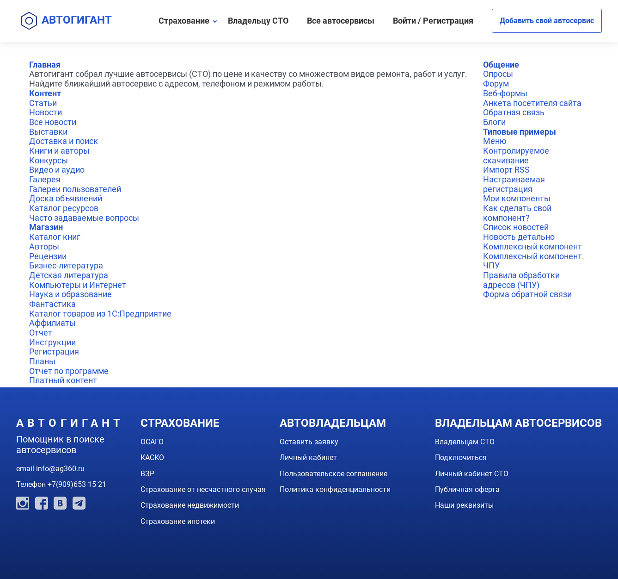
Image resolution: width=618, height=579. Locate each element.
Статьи (43, 103)
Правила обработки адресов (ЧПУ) (521, 280)
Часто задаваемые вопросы (84, 218)
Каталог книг (54, 237)
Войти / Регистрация (433, 20)
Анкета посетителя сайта (532, 103)
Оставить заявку (309, 441)
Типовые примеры (519, 132)
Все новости (52, 122)
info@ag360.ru (60, 468)
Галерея (45, 179)
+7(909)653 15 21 (77, 484)
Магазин (46, 227)
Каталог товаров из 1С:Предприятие (100, 313)
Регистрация (54, 351)
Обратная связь (514, 112)
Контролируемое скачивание (516, 155)
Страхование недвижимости (190, 505)
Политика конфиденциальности (335, 489)
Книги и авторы (59, 151)
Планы (42, 361)
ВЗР (147, 473)
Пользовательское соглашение (333, 473)
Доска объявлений (65, 198)
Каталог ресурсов (63, 208)
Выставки (48, 132)
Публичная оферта (467, 489)
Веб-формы (505, 93)
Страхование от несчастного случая (203, 489)
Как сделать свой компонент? (517, 213)
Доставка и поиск (63, 141)
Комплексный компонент (532, 246)
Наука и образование (70, 294)
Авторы (44, 246)
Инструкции (52, 342)
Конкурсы (48, 160)
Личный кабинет (308, 457)
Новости (45, 112)
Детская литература (68, 275)
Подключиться (461, 457)
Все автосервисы (340, 20)
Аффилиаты (52, 323)
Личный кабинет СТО (471, 473)
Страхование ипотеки (178, 521)
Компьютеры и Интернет (77, 285)
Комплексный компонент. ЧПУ (533, 261)
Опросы (498, 74)
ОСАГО (152, 441)
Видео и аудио (57, 169)
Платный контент (63, 380)
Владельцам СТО (465, 441)
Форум (496, 83)
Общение (501, 64)
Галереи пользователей (75, 189)
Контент (45, 93)
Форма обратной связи (527, 294)
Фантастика (52, 304)
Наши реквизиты (464, 505)
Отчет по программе (69, 371)
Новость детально (519, 237)
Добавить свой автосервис (547, 20)
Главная (45, 64)
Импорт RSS (506, 169)
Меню (495, 141)
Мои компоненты (517, 198)
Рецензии (48, 256)
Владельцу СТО (258, 20)
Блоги (494, 122)
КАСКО (152, 457)
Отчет (40, 332)
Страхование (184, 20)
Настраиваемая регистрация (514, 184)
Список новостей (516, 227)
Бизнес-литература (66, 265)
